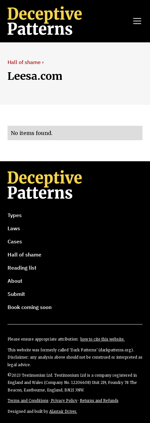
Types (15, 215)
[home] (54, 21)
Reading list (22, 267)
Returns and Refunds (99, 400)
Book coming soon (30, 307)
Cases (15, 241)
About (15, 281)
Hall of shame (24, 254)
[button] (135, 21)
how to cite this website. (102, 339)
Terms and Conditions (28, 400)
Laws (14, 228)
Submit (16, 294)
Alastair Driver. (63, 411)
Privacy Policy (63, 400)
